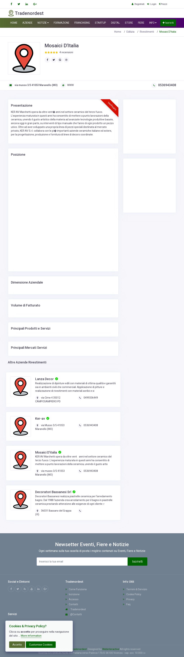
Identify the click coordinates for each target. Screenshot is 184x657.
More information (31, 635)
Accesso (72, 599)
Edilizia (130, 31)
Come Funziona (76, 589)
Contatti (71, 604)
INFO (153, 23)
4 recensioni (66, 52)
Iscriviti (168, 22)
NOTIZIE (43, 23)
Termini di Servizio (135, 589)
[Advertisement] (154, 126)
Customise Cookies (40, 644)
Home (117, 31)
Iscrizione (72, 594)
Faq (126, 604)
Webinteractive (111, 649)
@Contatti (73, 614)
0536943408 (163, 85)
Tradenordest (75, 609)
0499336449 (91, 397)
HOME (13, 22)
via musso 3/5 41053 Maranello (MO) (33, 85)
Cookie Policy (132, 594)
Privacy (129, 599)
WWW (67, 85)
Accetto (17, 644)
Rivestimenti (147, 31)
